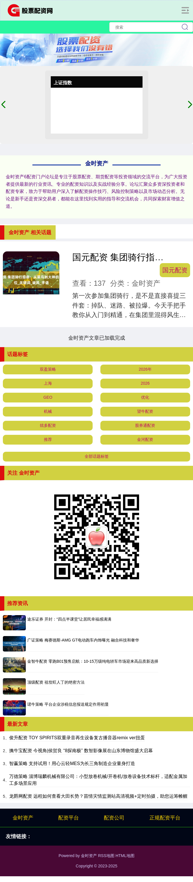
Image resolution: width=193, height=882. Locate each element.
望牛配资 (145, 411)
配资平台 (68, 818)
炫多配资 (48, 425)
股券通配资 (145, 425)
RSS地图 (106, 855)
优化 (145, 397)
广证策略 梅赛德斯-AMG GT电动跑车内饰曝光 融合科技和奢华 (83, 640)
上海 (48, 383)
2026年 (145, 369)
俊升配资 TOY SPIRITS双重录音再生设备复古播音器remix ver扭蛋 (77, 737)
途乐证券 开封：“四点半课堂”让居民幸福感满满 (69, 619)
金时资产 (23, 818)
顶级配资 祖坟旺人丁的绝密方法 (56, 682)
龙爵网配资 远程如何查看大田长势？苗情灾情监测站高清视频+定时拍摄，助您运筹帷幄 (98, 796)
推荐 (48, 439)
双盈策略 (48, 369)
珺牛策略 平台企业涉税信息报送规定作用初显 (68, 704)
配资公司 (114, 818)
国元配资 (175, 270)
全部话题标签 (97, 456)
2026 (145, 383)
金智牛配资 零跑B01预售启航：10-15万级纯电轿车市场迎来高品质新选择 (92, 661)
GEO (47, 397)
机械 (48, 411)
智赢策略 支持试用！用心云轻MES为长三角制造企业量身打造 (72, 763)
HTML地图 (125, 855)
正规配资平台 (164, 818)
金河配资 (145, 439)
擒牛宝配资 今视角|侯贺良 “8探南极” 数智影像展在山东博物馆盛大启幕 (81, 750)
